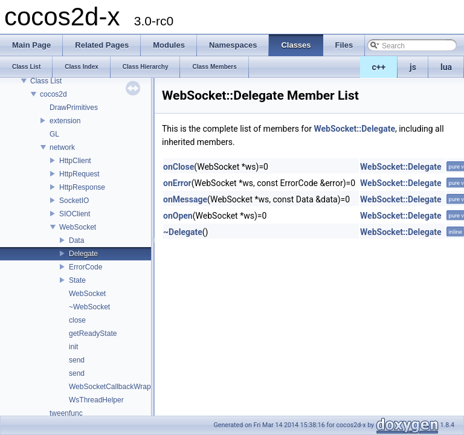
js (413, 67)
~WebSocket (89, 307)
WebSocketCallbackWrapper (115, 386)
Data (76, 240)
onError (177, 183)
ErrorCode (85, 267)
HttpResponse (82, 187)
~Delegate (182, 232)
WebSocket (77, 227)
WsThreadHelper (96, 400)
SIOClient (74, 214)
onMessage (185, 199)
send (77, 360)
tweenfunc (66, 413)
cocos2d (53, 94)
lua (446, 67)
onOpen (178, 216)
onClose (178, 167)
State (77, 280)
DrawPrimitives (74, 107)
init (73, 347)
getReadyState (93, 333)
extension (65, 121)
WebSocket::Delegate (354, 129)
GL (54, 134)
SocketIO (74, 200)
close (77, 320)
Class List (46, 81)
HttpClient (75, 160)
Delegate (83, 254)
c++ (379, 67)
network (62, 147)
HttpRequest (79, 174)
